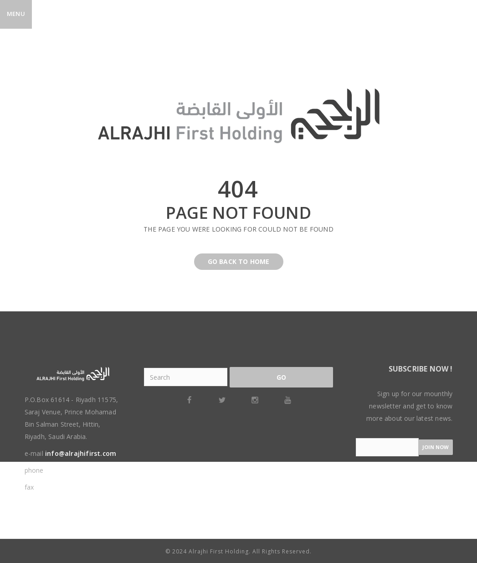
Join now (435, 447)
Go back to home (232, 261)
